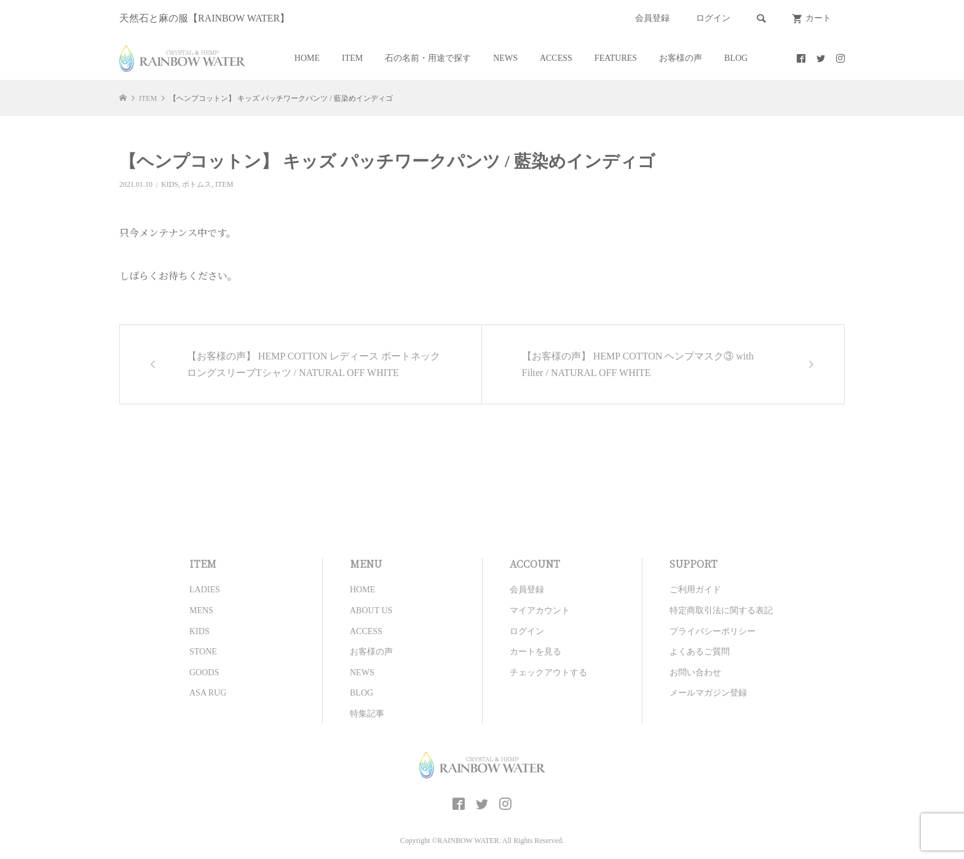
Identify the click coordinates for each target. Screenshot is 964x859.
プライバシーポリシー (713, 631)
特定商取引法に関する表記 (721, 610)
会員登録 (652, 18)
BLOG (736, 58)
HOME (307, 58)
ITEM (352, 58)
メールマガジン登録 (708, 692)
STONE (203, 651)
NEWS (505, 58)
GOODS (204, 672)
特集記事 (367, 713)
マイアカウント (540, 610)
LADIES (204, 589)
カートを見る (535, 651)
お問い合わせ (695, 672)
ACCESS (556, 58)
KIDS (169, 184)
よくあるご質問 (700, 651)
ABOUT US (371, 610)
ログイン (713, 18)
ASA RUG (207, 692)
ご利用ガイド (695, 589)
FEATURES (616, 58)
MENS (201, 610)
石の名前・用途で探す (428, 58)
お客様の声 (680, 58)
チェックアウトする (548, 672)
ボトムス (196, 184)
